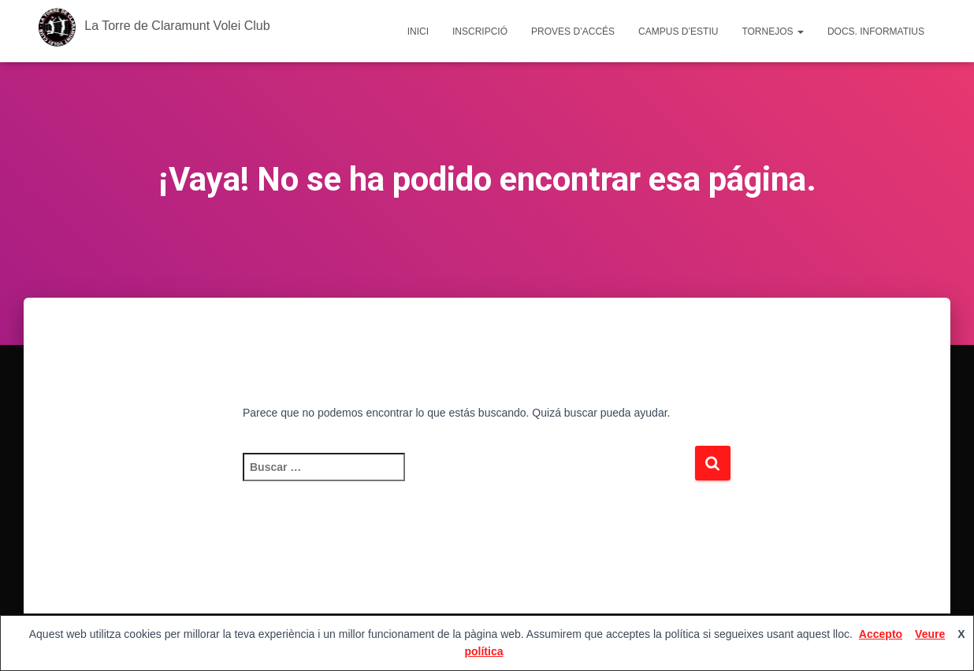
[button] (800, 31)
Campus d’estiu (678, 31)
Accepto (880, 634)
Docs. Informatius (875, 31)
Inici (418, 31)
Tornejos (772, 31)
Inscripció (479, 31)
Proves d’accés (573, 31)
